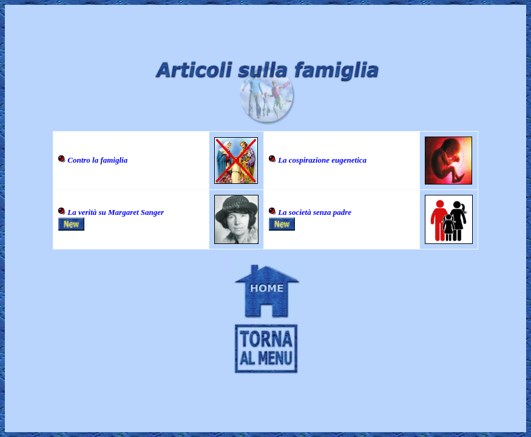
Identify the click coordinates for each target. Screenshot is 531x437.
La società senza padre (314, 212)
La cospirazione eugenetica (322, 159)
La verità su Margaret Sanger (115, 212)
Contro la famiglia (97, 159)
